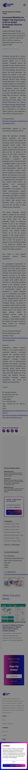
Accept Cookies (14, 765)
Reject (14, 762)
